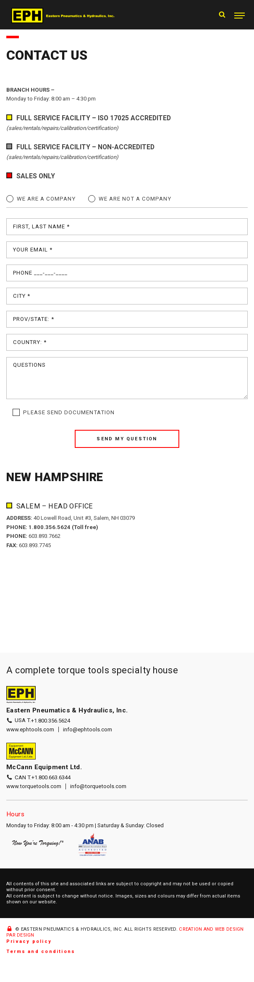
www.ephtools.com (30, 729)
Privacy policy (29, 942)
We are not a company (135, 199)
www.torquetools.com (33, 786)
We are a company (46, 199)
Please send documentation (69, 412)
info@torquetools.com (98, 786)
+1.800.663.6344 (53, 777)
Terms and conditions (40, 952)
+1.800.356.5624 (53, 720)
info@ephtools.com (88, 729)
